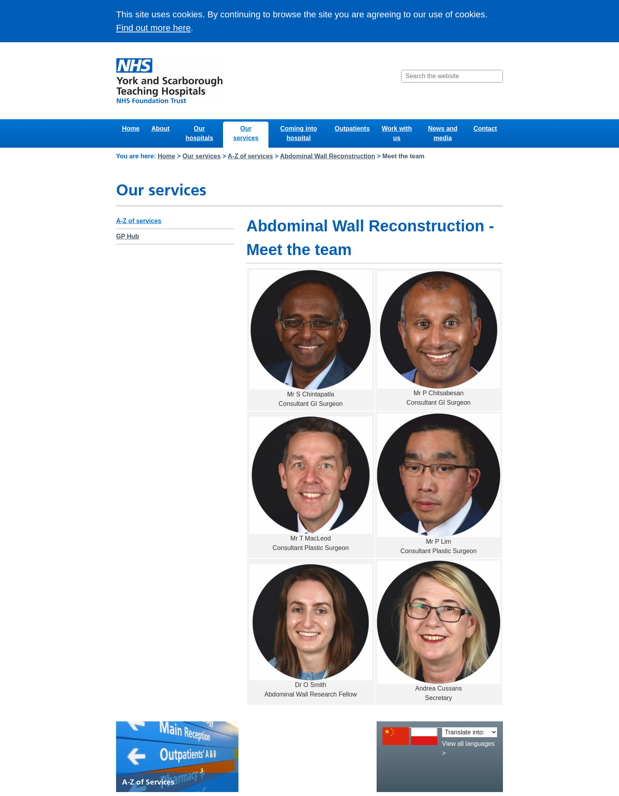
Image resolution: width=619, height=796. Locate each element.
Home (130, 128)
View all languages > (468, 748)
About (160, 128)
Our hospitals (199, 133)
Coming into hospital (298, 133)
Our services (246, 133)
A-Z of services (250, 156)
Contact (485, 128)
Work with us (397, 133)
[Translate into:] (469, 732)
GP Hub (127, 236)
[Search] (496, 76)
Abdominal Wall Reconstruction (327, 156)
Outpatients (352, 128)
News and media (443, 133)
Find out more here (153, 28)
